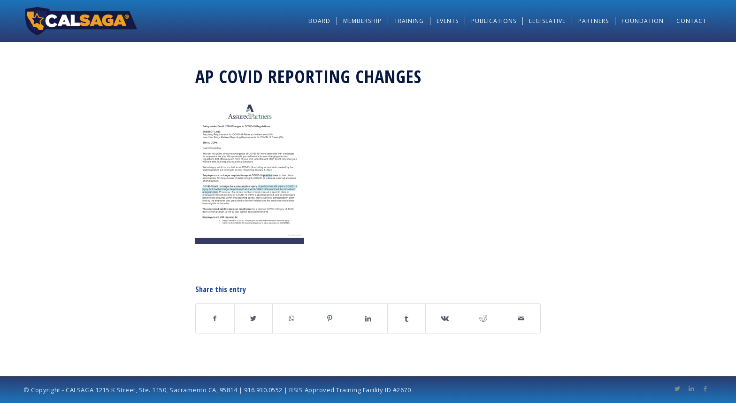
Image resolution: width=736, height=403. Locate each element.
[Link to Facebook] (705, 388)
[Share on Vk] (445, 318)
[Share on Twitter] (254, 318)
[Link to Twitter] (677, 388)
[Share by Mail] (521, 318)
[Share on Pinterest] (330, 318)
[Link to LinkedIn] (691, 388)
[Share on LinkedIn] (368, 318)
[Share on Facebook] (215, 318)
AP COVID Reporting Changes (308, 76)
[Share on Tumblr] (407, 318)
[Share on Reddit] (483, 318)
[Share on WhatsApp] (292, 318)
